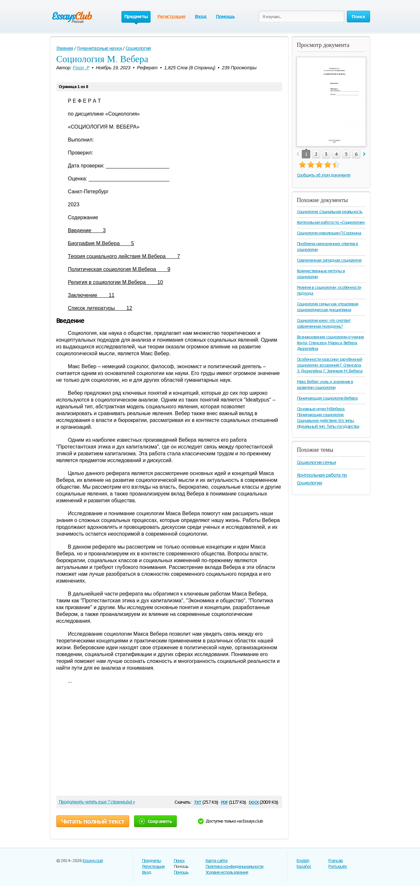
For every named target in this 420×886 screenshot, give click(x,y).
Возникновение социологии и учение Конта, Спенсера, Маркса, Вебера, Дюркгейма (330, 342)
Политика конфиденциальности (235, 866)
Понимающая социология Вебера (327, 398)
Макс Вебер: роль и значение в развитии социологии (325, 384)
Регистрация (171, 16)
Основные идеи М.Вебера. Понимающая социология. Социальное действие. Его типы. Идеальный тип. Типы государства (328, 417)
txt (197, 801)
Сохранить (155, 821)
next (364, 154)
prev (297, 154)
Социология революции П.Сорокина (329, 233)
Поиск (179, 860)
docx (254, 801)
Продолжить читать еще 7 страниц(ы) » (97, 802)
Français (335, 860)
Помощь (225, 16)
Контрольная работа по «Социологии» (331, 222)
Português (337, 866)
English (303, 860)
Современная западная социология (329, 260)
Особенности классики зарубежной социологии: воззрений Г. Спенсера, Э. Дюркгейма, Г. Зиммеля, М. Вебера (330, 365)
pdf (224, 801)
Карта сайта (217, 860)
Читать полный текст (92, 821)
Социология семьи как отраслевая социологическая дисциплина (327, 306)
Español (304, 866)
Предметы (151, 860)
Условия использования (227, 872)
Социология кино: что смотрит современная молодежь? (324, 323)
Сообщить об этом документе (323, 175)
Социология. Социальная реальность (330, 211)
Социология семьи (316, 462)
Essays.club (93, 860)
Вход (200, 16)
